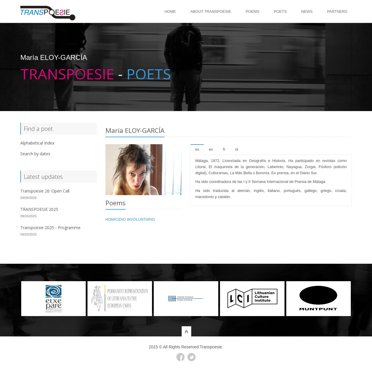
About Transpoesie (210, 11)
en (211, 149)
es (197, 149)
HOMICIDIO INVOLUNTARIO (130, 219)
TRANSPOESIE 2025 (39, 209)
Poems (252, 11)
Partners (337, 11)
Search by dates (35, 153)
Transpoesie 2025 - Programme (50, 227)
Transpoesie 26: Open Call (44, 191)
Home (170, 11)
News (306, 11)
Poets (280, 11)
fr (224, 149)
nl (236, 149)
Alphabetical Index (37, 143)
